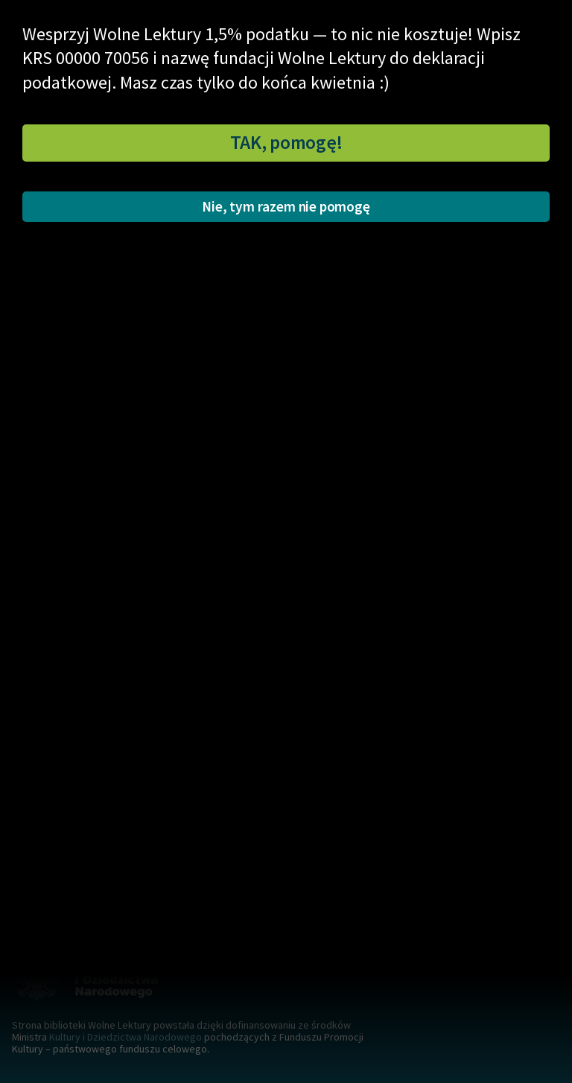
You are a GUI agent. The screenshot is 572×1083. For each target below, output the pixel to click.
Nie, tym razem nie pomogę (285, 206)
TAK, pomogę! (286, 142)
